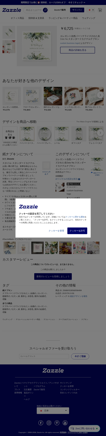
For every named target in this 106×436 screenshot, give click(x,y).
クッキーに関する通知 (75, 217)
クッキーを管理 (56, 230)
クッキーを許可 (77, 230)
